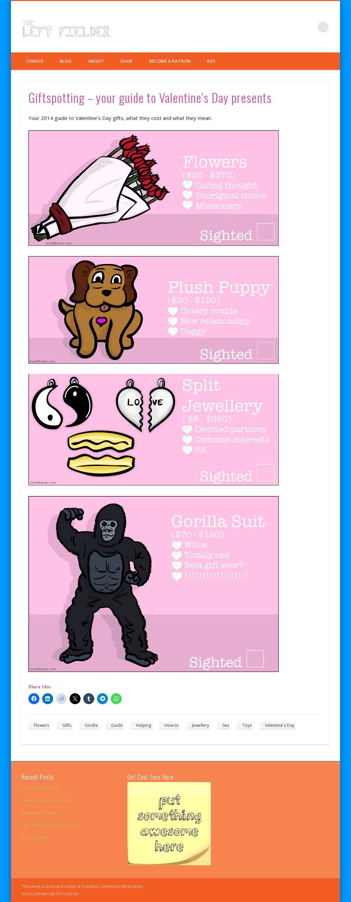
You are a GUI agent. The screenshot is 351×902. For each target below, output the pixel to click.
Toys (247, 725)
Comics (34, 61)
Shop (126, 61)
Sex (225, 725)
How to (172, 725)
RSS (211, 61)
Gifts (66, 725)
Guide (117, 725)
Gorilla (91, 725)
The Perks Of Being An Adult (49, 825)
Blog (66, 61)
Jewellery (200, 725)
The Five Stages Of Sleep (46, 800)
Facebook (281, 27)
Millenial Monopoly (40, 788)
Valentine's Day (279, 725)
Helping (143, 725)
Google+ (309, 27)
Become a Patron (170, 61)
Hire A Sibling (34, 837)
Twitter (295, 27)
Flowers (41, 725)
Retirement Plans (38, 813)
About (96, 61)
